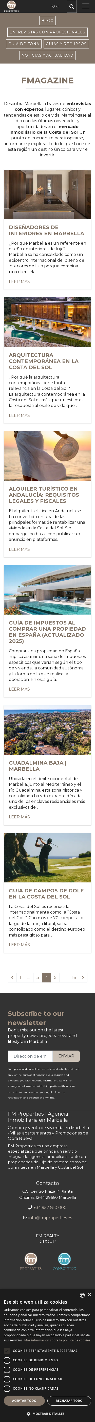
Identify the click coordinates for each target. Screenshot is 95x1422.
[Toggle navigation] (86, 6)
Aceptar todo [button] (24, 1401)
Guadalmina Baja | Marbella (38, 766)
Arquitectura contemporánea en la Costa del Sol (44, 361)
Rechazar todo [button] (69, 1401)
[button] (47, 1413)
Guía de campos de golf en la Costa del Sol (46, 894)
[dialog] (47, 1355)
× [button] (89, 1295)
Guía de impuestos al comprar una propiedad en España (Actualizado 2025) (47, 632)
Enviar (66, 1056)
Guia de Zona (23, 44)
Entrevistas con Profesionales (47, 32)
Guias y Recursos (66, 44)
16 (74, 977)
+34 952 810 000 (50, 1207)
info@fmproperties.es (50, 1217)
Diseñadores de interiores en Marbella (46, 230)
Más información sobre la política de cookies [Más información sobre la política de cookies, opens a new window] (57, 1340)
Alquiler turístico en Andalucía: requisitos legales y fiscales (44, 495)
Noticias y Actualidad (47, 55)
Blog (47, 20)
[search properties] (72, 6)
